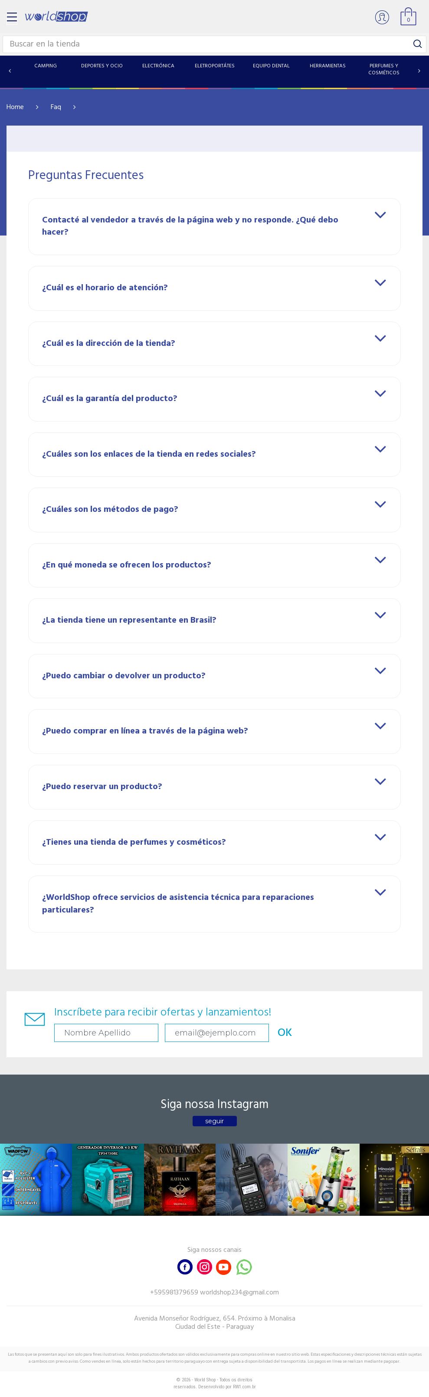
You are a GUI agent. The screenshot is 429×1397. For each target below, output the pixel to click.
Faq (56, 107)
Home (15, 107)
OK (285, 1033)
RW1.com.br (244, 1387)
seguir (214, 1121)
